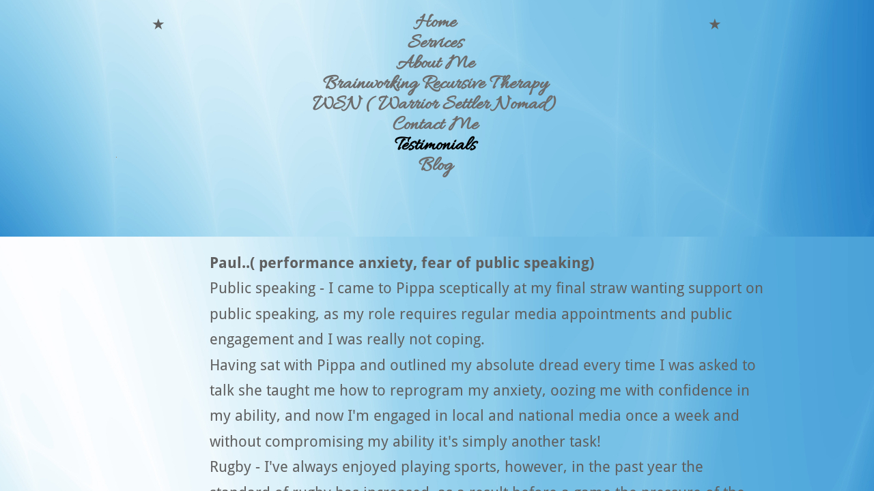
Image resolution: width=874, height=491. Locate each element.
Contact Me (435, 125)
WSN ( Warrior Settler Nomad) (435, 105)
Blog (435, 166)
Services (435, 44)
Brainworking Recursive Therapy (435, 85)
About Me (435, 64)
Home (435, 23)
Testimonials (435, 146)
